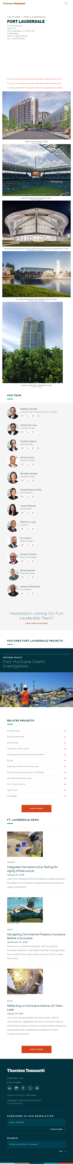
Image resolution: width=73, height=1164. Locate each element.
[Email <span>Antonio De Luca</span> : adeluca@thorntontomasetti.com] (22, 432)
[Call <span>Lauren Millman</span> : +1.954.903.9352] (28, 513)
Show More (36, 808)
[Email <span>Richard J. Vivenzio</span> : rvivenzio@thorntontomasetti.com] (22, 561)
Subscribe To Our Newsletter (30, 1116)
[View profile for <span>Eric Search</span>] (13, 542)
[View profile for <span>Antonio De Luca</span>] (13, 429)
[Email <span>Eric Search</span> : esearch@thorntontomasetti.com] (22, 545)
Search (12, 1138)
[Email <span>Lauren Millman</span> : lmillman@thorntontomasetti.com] (22, 513)
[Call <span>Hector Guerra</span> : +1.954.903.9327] (28, 464)
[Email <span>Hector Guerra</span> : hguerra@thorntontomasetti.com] (22, 464)
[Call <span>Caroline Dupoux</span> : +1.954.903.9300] (28, 448)
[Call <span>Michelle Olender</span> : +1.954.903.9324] (28, 480)
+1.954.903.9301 (18, 39)
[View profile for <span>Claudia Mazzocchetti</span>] (13, 494)
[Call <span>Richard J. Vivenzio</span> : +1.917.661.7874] (28, 561)
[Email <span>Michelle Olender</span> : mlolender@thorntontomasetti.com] (22, 480)
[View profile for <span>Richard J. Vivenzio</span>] (13, 558)
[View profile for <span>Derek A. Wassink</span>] (13, 574)
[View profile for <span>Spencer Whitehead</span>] (13, 590)
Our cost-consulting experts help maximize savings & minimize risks (35, 83)
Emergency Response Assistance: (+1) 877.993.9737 (24, 1102)
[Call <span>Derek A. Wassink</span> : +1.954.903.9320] (28, 577)
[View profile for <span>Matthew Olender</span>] (13, 413)
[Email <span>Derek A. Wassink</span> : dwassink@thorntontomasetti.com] (22, 577)
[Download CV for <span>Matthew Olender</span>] (38, 416)
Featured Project (13, 657)
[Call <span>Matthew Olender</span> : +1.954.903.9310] (28, 416)
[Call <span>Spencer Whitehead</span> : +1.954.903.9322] (28, 593)
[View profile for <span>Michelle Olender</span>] (13, 477)
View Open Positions (36, 623)
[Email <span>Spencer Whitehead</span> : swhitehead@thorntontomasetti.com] (22, 593)
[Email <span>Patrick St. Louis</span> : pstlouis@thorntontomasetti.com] (22, 529)
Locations (14, 1082)
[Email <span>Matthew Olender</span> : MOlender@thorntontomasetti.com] (22, 416)
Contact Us (15, 1078)
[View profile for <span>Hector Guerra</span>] (13, 461)
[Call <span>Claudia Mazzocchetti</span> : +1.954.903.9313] (28, 497)
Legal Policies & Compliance (22, 1095)
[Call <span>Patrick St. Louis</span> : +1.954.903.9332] (28, 529)
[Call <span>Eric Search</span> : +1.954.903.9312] (28, 545)
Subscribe (58, 1129)
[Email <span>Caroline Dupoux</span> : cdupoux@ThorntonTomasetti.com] (22, 448)
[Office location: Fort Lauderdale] (33, 416)
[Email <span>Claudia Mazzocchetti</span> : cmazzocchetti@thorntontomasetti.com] (22, 497)
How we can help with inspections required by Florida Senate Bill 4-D (35, 79)
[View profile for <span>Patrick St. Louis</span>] (13, 526)
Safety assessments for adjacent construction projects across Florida (35, 88)
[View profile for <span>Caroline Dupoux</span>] (13, 445)
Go (62, 1151)
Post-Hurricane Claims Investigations (24, 663)
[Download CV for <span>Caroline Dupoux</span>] (38, 448)
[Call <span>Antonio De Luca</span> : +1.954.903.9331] (28, 432)
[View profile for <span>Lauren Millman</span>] (13, 510)
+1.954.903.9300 (20, 36)
